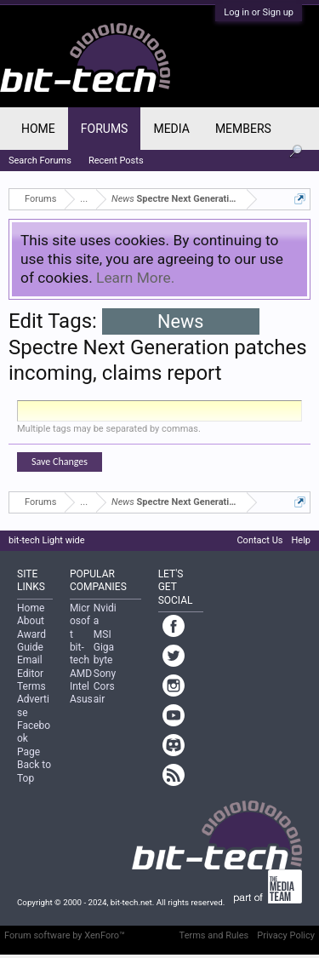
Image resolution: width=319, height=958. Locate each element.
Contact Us (259, 540)
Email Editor (30, 666)
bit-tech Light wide (47, 540)
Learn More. (135, 277)
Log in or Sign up (258, 12)
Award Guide (31, 640)
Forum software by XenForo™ (64, 935)
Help (300, 540)
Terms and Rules (214, 935)
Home (38, 128)
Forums (104, 128)
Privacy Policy (286, 935)
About (30, 621)
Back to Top (34, 771)
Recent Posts (116, 160)
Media (171, 128)
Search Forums (40, 160)
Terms (31, 686)
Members (243, 128)
